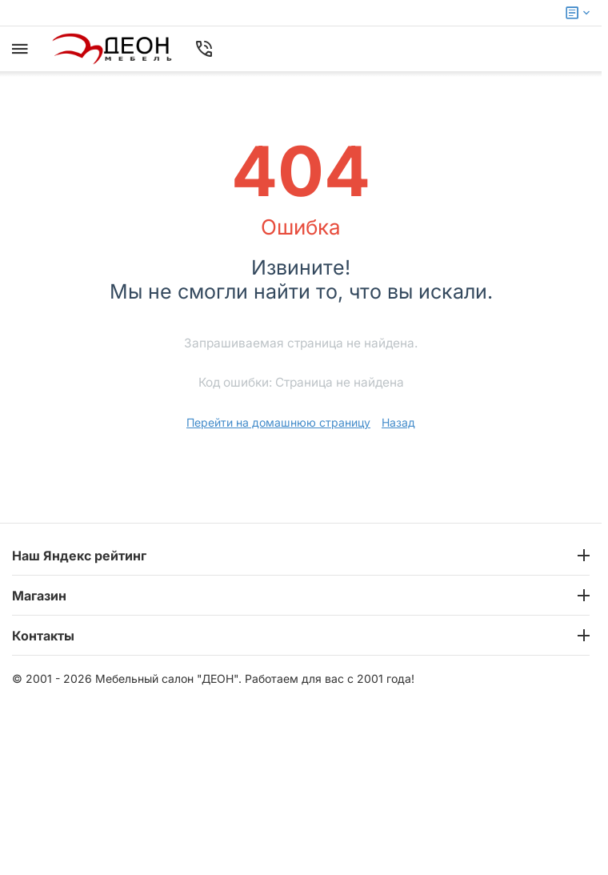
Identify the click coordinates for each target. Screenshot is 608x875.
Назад (398, 422)
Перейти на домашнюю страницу (278, 422)
